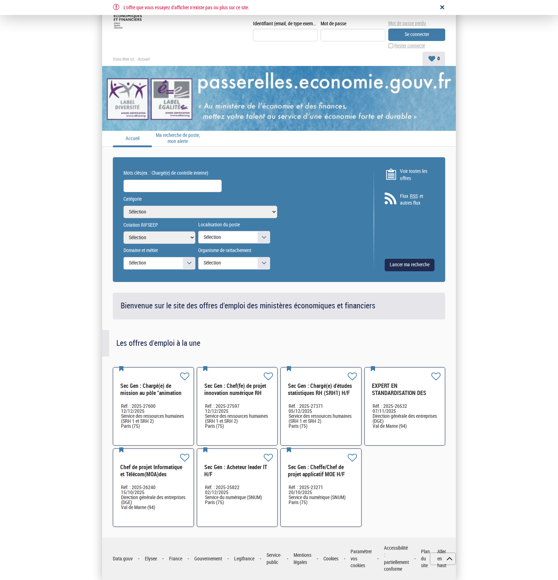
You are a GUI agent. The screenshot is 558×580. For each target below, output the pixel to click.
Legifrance (244, 559)
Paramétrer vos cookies (361, 559)
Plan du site (425, 559)
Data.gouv (123, 559)
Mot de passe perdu (407, 23)
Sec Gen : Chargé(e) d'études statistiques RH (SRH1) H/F (320, 389)
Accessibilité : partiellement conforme (396, 558)
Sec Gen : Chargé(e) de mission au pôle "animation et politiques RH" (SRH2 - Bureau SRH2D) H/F (150, 397)
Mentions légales (302, 558)
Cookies (330, 559)
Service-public (274, 558)
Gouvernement (208, 559)
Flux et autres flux (411, 199)
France (175, 559)
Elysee (151, 559)
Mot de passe (333, 24)
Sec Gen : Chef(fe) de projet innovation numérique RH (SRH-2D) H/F (235, 393)
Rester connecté (409, 46)
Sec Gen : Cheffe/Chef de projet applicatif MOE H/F (316, 471)
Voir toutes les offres (413, 174)
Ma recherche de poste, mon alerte (178, 138)
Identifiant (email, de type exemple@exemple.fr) (285, 24)
